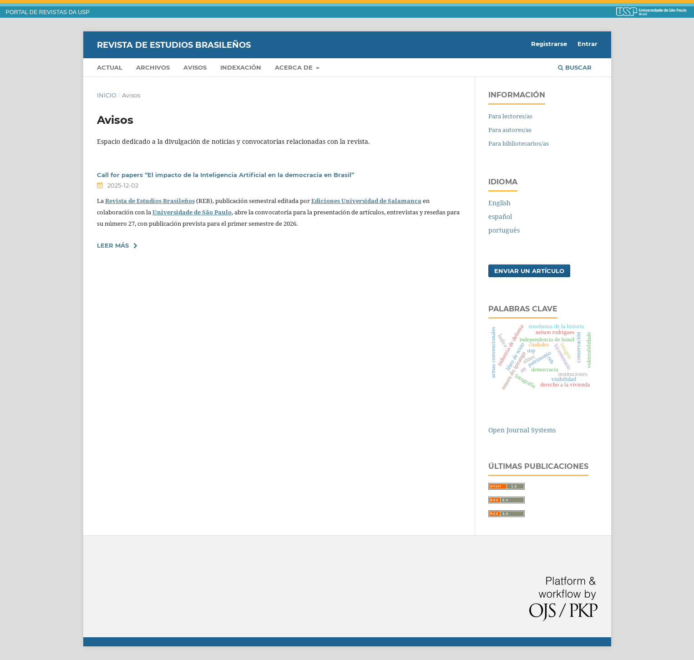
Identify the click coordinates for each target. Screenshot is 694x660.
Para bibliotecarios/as (518, 143)
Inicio (107, 95)
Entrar (587, 43)
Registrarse (549, 43)
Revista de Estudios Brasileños (174, 45)
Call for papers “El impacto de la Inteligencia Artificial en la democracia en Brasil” (225, 174)
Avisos (195, 67)
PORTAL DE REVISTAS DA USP (48, 12)
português (504, 230)
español (500, 216)
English (499, 202)
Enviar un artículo (529, 270)
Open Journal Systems (522, 430)
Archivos (153, 67)
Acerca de (294, 67)
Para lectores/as (510, 116)
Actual (109, 67)
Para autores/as (510, 130)
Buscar (575, 67)
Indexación (240, 67)
